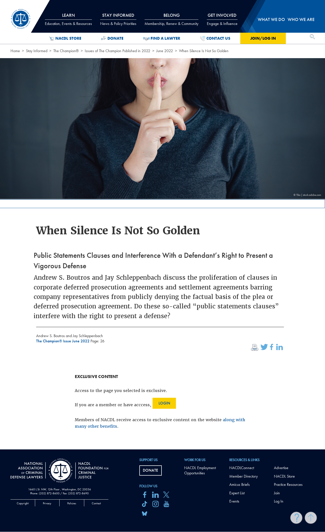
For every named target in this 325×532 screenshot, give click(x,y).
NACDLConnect (241, 467)
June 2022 (164, 50)
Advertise (281, 467)
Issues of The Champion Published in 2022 (117, 50)
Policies (71, 503)
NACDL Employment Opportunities (200, 470)
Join (277, 493)
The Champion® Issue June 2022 (63, 341)
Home (15, 50)
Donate (112, 38)
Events (234, 501)
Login (164, 403)
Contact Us (215, 38)
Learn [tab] (68, 19)
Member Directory (243, 476)
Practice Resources (288, 484)
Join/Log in (263, 38)
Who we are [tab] (301, 19)
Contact (96, 503)
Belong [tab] (171, 19)
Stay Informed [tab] (118, 19)
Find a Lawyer (161, 38)
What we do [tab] (271, 19)
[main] (162, 224)
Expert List (236, 493)
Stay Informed (36, 50)
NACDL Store (65, 38)
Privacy (47, 503)
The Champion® (66, 50)
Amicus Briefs (239, 484)
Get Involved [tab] (222, 19)
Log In (278, 501)
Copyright (23, 503)
